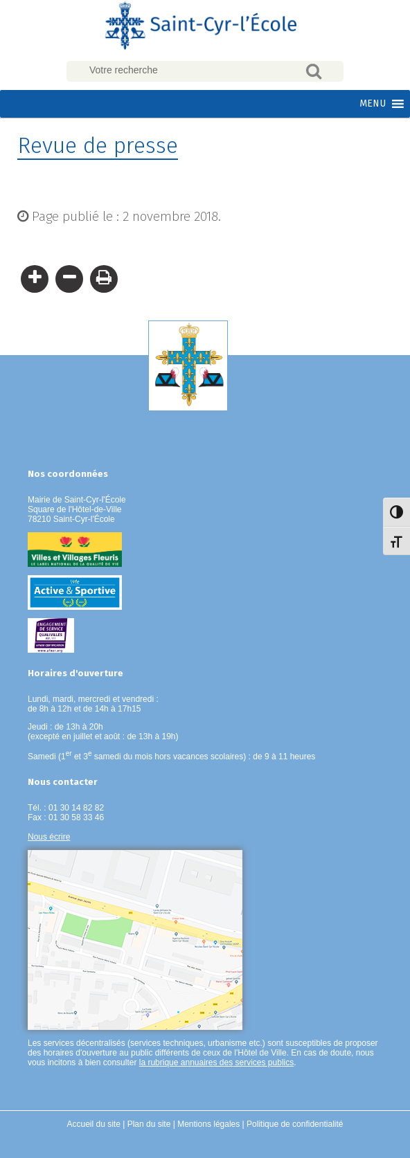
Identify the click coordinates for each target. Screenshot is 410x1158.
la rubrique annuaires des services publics (216, 1062)
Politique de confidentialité (295, 1124)
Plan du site (149, 1124)
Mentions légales (208, 1124)
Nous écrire (49, 837)
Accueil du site (94, 1124)
